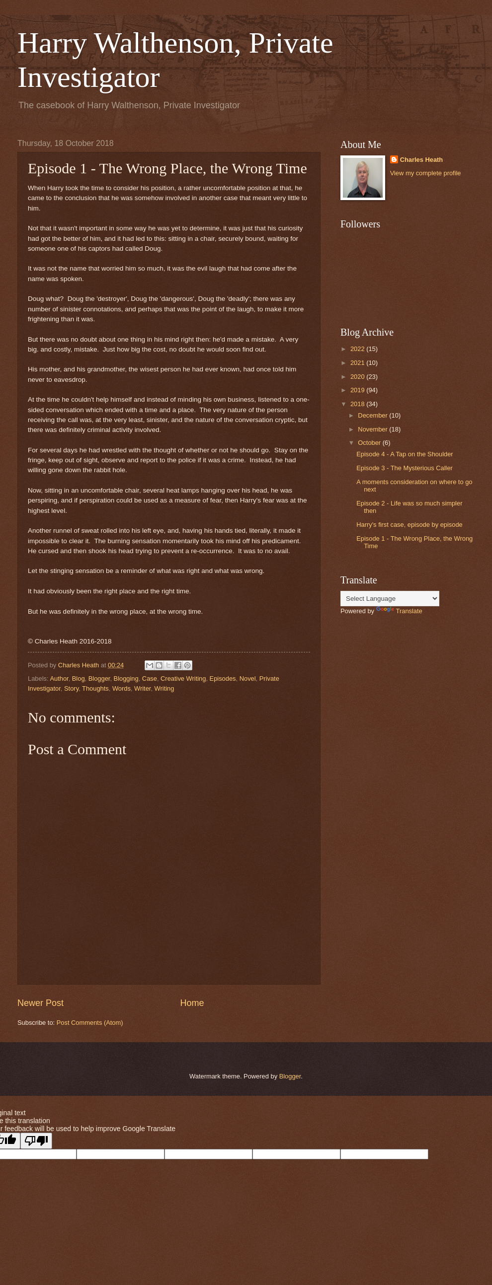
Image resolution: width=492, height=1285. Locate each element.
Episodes (223, 678)
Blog (78, 678)
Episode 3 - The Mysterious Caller (404, 468)
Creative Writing (183, 678)
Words (121, 688)
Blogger (99, 678)
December (373, 415)
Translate (399, 611)
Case (149, 678)
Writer (142, 688)
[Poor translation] (36, 1141)
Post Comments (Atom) (90, 1022)
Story (71, 688)
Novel (248, 678)
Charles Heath (421, 159)
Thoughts (95, 688)
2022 (358, 349)
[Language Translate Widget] (389, 598)
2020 (358, 376)
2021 (358, 362)
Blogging (126, 678)
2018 (358, 404)
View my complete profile (425, 173)
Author (59, 678)
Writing (164, 688)
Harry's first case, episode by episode (409, 524)
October (370, 442)
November (373, 429)
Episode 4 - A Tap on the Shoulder (404, 454)
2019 (358, 390)
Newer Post (40, 1003)
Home (192, 1003)
